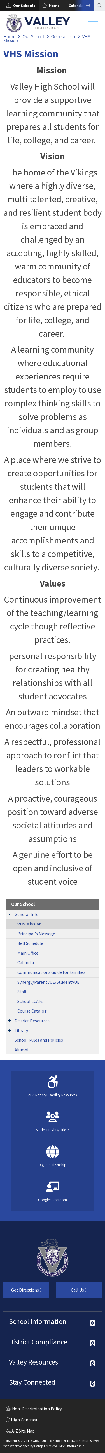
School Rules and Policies (39, 1040)
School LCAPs (30, 1001)
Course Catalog (32, 1011)
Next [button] (84, 5)
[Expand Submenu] (9, 914)
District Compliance (38, 1341)
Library (21, 1030)
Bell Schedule (30, 943)
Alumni (21, 1050)
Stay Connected (32, 1382)
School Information (37, 1321)
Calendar (25, 962)
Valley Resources (33, 1362)
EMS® (61, 1446)
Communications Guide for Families (51, 972)
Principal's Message (36, 933)
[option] (19, 5)
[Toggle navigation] (93, 23)
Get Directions (22, 1292)
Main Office (27, 953)
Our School (33, 36)
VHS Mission (29, 924)
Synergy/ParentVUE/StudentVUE (48, 982)
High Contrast (24, 1419)
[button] (24, 5)
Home (54, 5)
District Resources (32, 1020)
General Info (63, 36)
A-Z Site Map (20, 1431)
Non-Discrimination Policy (34, 1409)
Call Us (71, 1292)
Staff (21, 991)
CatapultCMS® (44, 1446)
